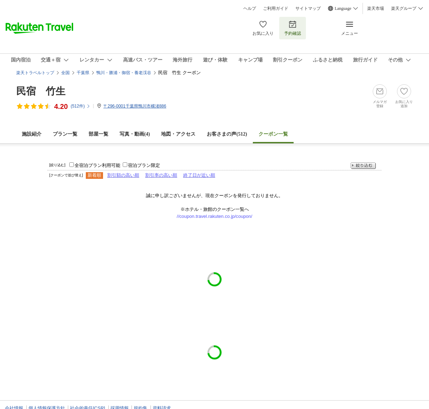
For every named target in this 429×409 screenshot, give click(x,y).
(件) (80, 106)
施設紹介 (31, 134)
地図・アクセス (178, 134)
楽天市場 (375, 8)
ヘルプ (249, 8)
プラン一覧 (65, 134)
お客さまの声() (227, 134)
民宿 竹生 (40, 91)
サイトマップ (308, 8)
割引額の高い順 (123, 175)
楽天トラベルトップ (35, 72)
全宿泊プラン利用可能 (97, 165)
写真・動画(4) (135, 134)
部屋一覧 (98, 134)
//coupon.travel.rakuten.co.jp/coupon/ (214, 216)
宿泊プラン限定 (144, 165)
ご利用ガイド (275, 8)
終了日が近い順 (199, 175)
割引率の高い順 (161, 175)
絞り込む (363, 165)
